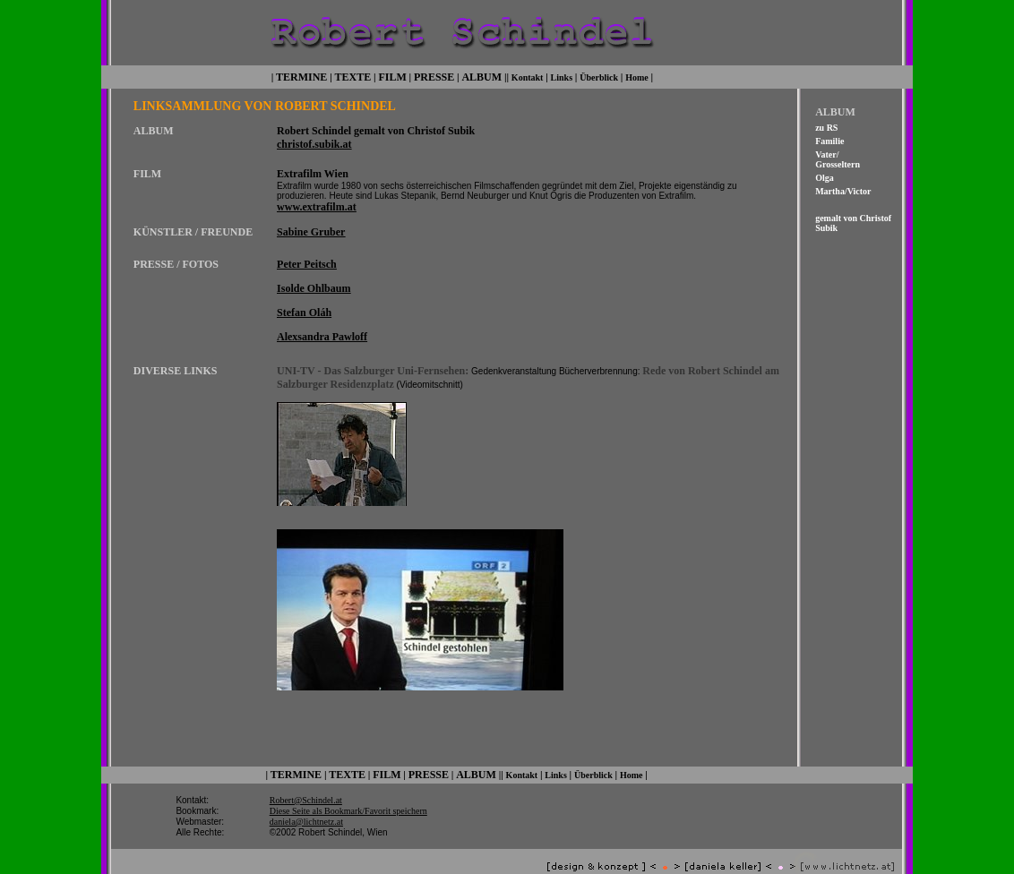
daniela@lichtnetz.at (306, 805)
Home (637, 76)
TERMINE (301, 75)
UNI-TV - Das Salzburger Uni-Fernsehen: (372, 363)
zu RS (826, 126)
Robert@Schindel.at (306, 784)
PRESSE (434, 75)
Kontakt (527, 76)
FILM (392, 75)
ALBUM (481, 75)
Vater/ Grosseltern (837, 157)
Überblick (599, 76)
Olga (824, 176)
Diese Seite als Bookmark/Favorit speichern (348, 795)
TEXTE (353, 75)
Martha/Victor (843, 189)
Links (561, 76)
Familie (829, 139)
